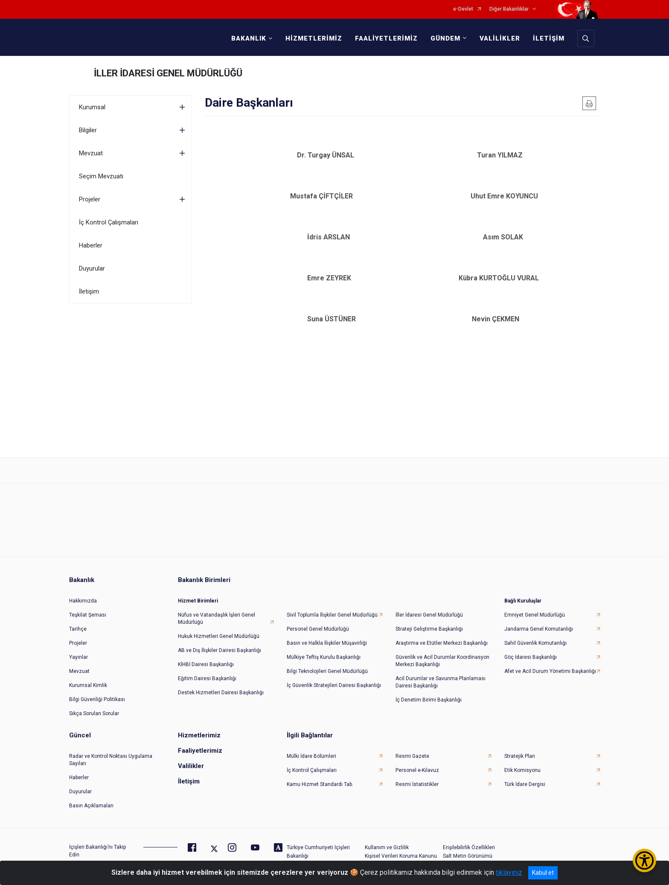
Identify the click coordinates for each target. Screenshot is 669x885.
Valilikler (191, 757)
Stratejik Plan (519, 748)
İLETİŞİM (546, 38)
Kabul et (543, 872)
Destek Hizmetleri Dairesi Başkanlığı (221, 684)
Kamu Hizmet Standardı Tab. (320, 776)
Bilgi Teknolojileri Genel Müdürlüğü (327, 663)
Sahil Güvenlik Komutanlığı (535, 635)
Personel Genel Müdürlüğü (318, 620)
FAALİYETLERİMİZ (383, 38)
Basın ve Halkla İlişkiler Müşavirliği (327, 635)
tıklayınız (509, 872)
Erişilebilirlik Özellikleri (469, 839)
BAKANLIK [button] (246, 38)
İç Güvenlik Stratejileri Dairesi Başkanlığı (334, 677)
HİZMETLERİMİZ (311, 38)
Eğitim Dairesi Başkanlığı (207, 670)
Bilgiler (88, 130)
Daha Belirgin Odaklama (471, 856)
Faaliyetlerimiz (200, 742)
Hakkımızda (83, 592)
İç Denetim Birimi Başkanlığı (429, 691)
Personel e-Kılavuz (417, 762)
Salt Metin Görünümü (467, 847)
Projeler (89, 199)
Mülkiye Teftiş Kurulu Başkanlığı (324, 649)
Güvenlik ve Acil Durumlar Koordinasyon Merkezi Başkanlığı (442, 652)
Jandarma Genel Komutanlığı (538, 620)
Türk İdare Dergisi (524, 776)
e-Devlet (463, 9)
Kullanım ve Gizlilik (387, 839)
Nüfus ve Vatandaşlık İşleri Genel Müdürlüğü (216, 610)
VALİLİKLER (497, 38)
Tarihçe (78, 620)
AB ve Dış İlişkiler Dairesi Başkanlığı (219, 642)
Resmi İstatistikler (417, 776)
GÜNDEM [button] (443, 38)
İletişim (89, 291)
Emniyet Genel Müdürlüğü (534, 606)
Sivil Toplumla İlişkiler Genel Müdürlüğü (332, 606)
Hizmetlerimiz (199, 727)
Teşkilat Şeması (87, 606)
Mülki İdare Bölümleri (311, 748)
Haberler (90, 245)
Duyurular (92, 268)
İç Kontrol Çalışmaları (108, 222)
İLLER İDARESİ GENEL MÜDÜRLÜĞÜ (168, 73)
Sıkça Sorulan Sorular (94, 705)
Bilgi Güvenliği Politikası (97, 691)
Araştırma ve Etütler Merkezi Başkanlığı (442, 635)
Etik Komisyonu (522, 762)
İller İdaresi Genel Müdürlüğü (429, 606)
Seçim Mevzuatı (101, 176)
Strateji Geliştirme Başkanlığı (429, 620)
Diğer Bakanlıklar (509, 9)
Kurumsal (92, 107)
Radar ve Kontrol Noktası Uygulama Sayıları (110, 751)
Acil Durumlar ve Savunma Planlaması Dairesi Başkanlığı (441, 673)
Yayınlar (78, 649)
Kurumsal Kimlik (88, 677)
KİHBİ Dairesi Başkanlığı (206, 656)
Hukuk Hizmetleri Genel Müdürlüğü (218, 628)
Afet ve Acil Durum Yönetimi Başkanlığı (550, 663)
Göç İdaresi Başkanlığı (530, 649)
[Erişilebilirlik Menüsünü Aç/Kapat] (644, 860)
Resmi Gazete (412, 748)
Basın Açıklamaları (91, 797)
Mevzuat (91, 153)
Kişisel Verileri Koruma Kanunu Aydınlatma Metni (401, 851)
